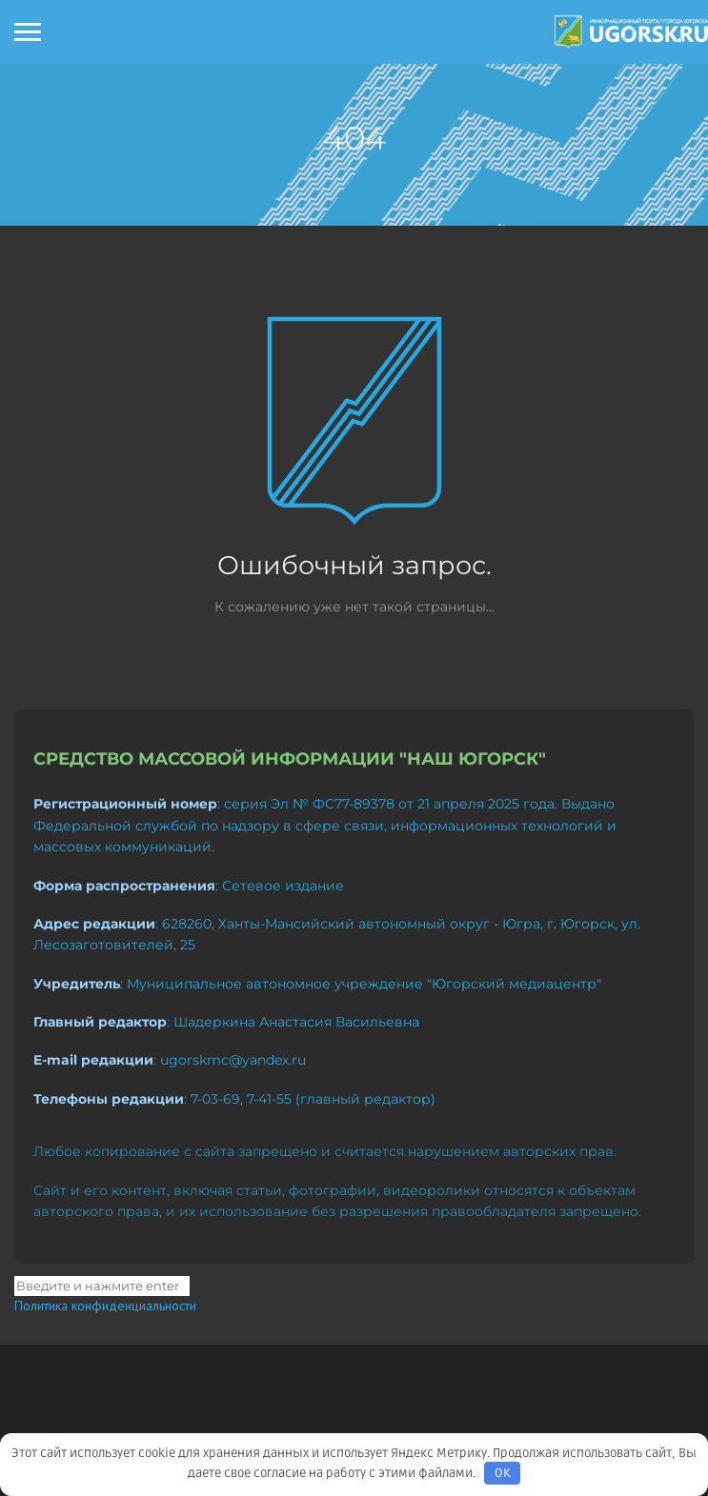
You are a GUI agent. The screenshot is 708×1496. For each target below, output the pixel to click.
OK (503, 1473)
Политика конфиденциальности (105, 1305)
